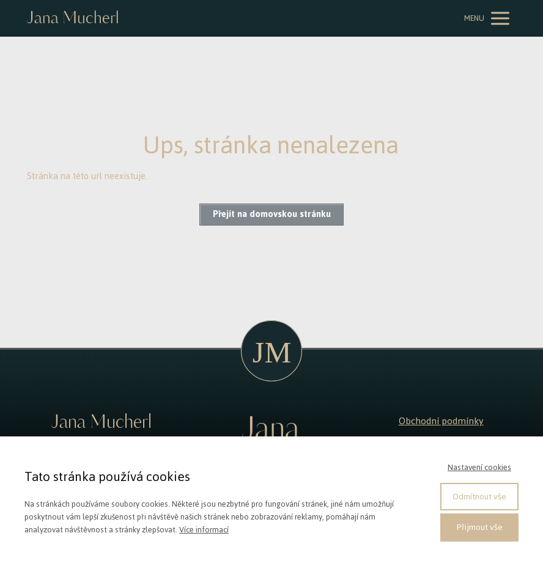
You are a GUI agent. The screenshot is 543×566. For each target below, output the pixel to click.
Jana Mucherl (73, 18)
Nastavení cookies (479, 467)
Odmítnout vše (479, 496)
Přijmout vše (480, 527)
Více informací (204, 529)
